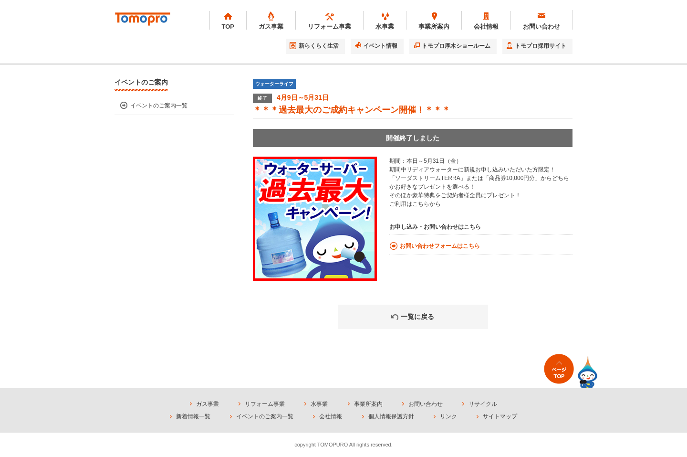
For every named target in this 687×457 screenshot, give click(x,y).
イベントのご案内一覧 (158, 105)
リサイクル (482, 404)
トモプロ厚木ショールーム (456, 46)
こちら (420, 204)
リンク (448, 416)
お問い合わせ (425, 404)
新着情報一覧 (193, 416)
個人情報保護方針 (391, 416)
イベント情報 (380, 46)
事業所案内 (368, 404)
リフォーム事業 (265, 404)
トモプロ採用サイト (540, 46)
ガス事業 (207, 404)
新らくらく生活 (319, 46)
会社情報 (330, 416)
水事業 (319, 404)
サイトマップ (500, 416)
